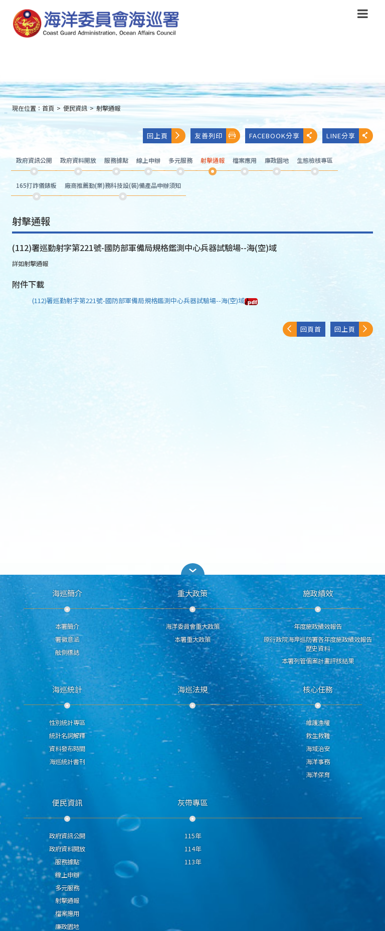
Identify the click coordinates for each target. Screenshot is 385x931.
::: (6, 112)
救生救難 (318, 735)
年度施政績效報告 (318, 626)
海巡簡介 (67, 592)
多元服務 (67, 887)
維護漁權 (318, 722)
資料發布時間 (67, 748)
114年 (192, 848)
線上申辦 (67, 874)
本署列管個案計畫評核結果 (318, 660)
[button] (192, 569)
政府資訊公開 (67, 835)
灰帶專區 (192, 802)
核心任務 (318, 688)
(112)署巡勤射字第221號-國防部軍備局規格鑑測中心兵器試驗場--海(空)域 (145, 300)
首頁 (48, 108)
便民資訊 (75, 108)
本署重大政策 (192, 639)
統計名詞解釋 (67, 735)
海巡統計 (67, 688)
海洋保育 (318, 774)
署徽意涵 (67, 639)
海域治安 (318, 748)
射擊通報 (108, 108)
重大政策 (192, 592)
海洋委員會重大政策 (192, 626)
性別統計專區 (67, 722)
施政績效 (318, 592)
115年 (192, 835)
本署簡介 (67, 626)
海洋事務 (318, 761)
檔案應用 (67, 913)
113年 (192, 861)
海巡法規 (192, 688)
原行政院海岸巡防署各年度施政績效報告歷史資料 (318, 644)
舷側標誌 (67, 652)
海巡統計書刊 (67, 761)
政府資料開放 (67, 848)
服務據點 (67, 861)
